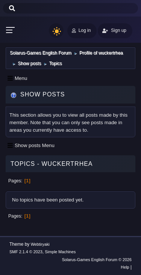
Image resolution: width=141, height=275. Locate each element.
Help (125, 267)
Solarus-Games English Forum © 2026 (97, 259)
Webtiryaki (40, 244)
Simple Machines (60, 251)
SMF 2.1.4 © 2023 (25, 251)
